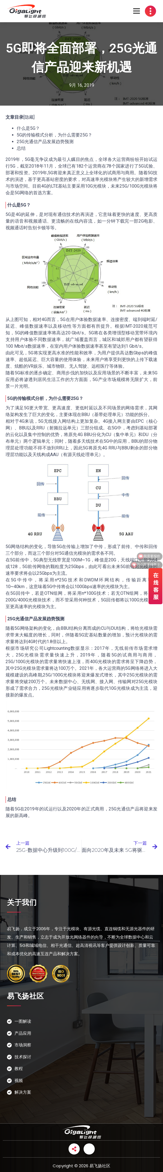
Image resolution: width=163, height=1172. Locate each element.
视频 (18, 1080)
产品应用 (22, 1033)
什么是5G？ (28, 128)
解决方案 (22, 1092)
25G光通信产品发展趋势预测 (45, 141)
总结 (21, 148)
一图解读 (22, 1021)
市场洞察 (22, 1045)
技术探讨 (22, 1057)
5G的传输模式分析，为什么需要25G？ (54, 135)
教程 (18, 1068)
